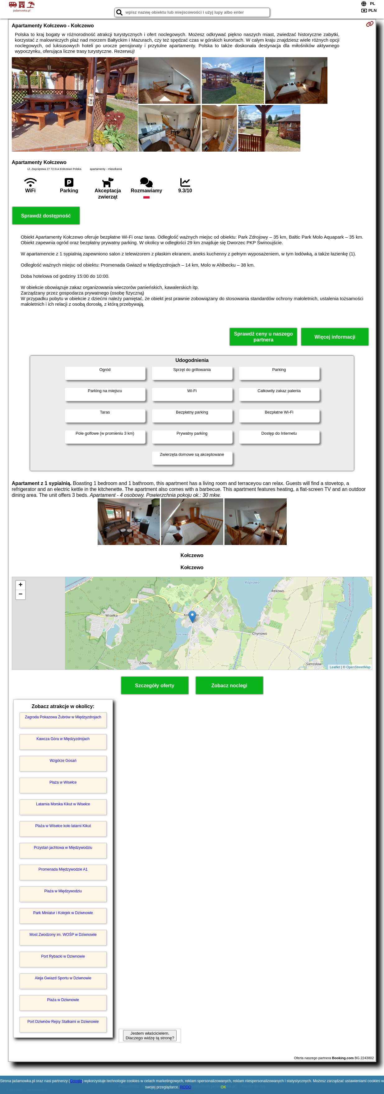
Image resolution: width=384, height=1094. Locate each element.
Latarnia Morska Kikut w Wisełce (63, 804)
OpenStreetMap (358, 667)
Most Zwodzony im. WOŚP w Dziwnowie (63, 934)
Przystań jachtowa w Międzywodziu (63, 847)
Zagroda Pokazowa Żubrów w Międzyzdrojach (63, 717)
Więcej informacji (335, 337)
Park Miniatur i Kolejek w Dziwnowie (63, 913)
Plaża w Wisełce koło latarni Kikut (63, 826)
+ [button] (21, 585)
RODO (185, 1087)
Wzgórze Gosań (63, 760)
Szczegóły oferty (154, 685)
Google (76, 1081)
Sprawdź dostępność (46, 215)
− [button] (21, 594)
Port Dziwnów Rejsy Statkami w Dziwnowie (63, 1021)
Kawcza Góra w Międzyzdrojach (63, 739)
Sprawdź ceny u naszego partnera (263, 336)
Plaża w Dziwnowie (63, 1000)
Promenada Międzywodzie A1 (63, 869)
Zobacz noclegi (229, 685)
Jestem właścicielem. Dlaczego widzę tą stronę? (150, 1035)
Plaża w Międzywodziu (63, 891)
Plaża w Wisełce (62, 782)
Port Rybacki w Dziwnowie (63, 956)
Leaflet (335, 667)
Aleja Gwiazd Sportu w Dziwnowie (63, 978)
